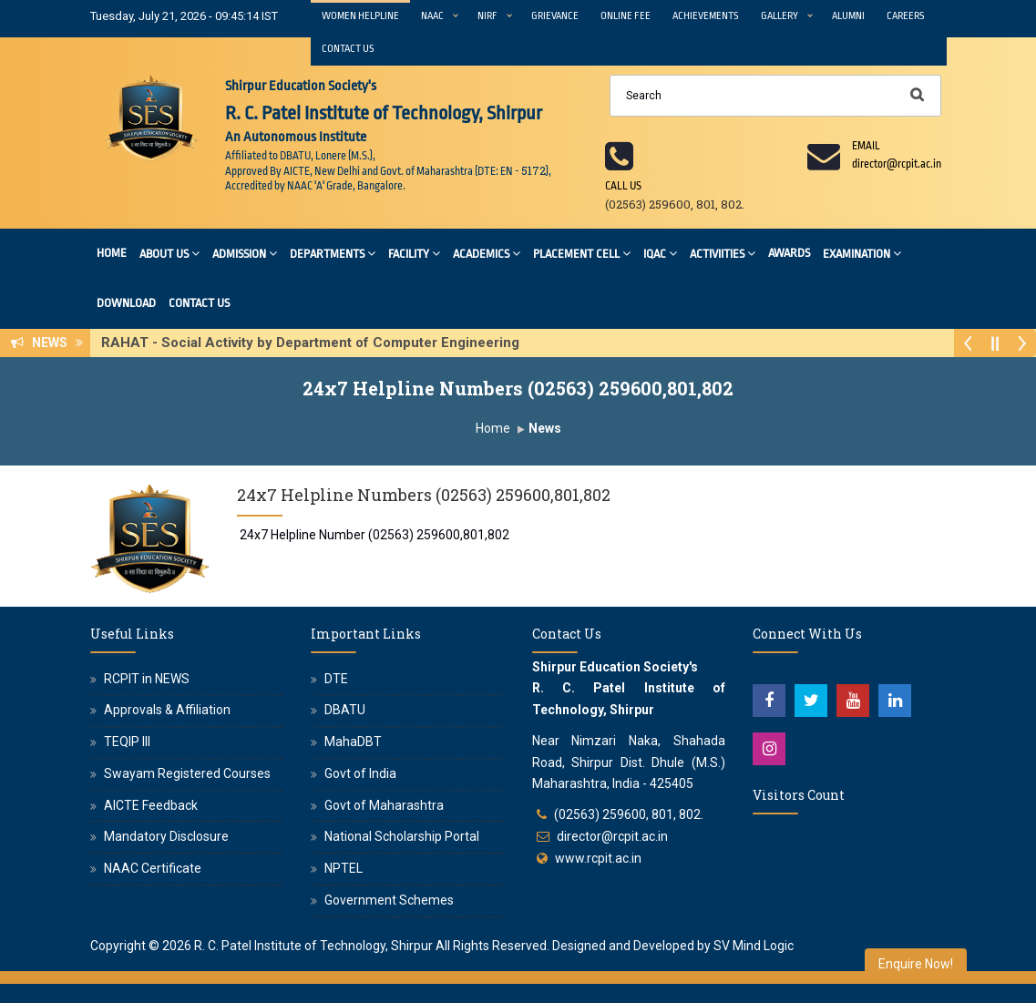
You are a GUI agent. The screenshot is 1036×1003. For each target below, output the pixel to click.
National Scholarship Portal (401, 836)
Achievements (705, 16)
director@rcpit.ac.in (612, 836)
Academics (486, 252)
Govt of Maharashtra (384, 805)
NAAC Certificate (152, 868)
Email (866, 145)
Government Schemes (389, 900)
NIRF (487, 16)
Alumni (848, 16)
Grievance (555, 16)
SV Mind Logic (753, 945)
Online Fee (625, 16)
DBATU (344, 709)
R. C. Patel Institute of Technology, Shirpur (313, 945)
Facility (414, 252)
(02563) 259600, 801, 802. (628, 814)
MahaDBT (353, 741)
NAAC (432, 16)
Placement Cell (582, 252)
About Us (169, 252)
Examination (862, 252)
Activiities (722, 252)
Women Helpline (360, 16)
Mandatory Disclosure (166, 836)
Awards (789, 253)
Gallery (779, 16)
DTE (336, 678)
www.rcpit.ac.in (598, 858)
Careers (906, 16)
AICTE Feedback (151, 805)
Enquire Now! (915, 964)
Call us (623, 185)
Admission (244, 252)
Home (112, 253)
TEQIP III (127, 741)
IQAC (660, 252)
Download (126, 303)
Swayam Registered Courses (187, 773)
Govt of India (360, 773)
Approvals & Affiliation (167, 709)
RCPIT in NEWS (147, 678)
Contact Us (348, 49)
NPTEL (343, 868)
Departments (332, 252)
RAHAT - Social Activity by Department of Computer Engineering (315, 342)
